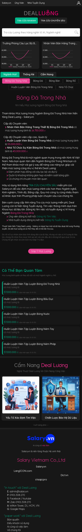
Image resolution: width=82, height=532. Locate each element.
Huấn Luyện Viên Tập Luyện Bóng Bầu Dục (28, 298)
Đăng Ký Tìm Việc (46, 216)
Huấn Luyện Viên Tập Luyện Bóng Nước (27, 313)
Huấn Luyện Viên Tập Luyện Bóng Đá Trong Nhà (32, 283)
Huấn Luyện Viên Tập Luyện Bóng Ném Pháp (30, 344)
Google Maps (17, 508)
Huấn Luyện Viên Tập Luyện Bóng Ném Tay (29, 328)
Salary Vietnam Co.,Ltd (41, 460)
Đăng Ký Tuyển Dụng (56, 220)
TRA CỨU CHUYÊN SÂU (42, 185)
